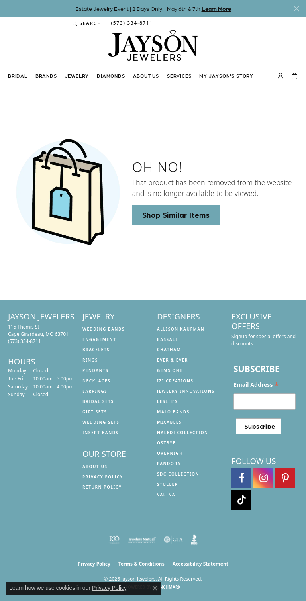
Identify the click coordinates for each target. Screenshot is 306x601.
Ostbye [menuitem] (166, 443)
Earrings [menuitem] (94, 391)
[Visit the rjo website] (114, 540)
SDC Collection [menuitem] (178, 474)
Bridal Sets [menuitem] (98, 401)
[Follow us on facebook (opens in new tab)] (241, 478)
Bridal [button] (17, 75)
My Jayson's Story (226, 75)
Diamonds (111, 75)
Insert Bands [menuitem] (100, 432)
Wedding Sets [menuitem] (101, 422)
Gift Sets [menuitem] (94, 412)
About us (146, 75)
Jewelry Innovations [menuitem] (186, 391)
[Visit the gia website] (173, 540)
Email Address (256, 385)
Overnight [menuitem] (171, 453)
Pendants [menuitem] (95, 370)
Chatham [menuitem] (169, 349)
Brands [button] (46, 75)
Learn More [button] (216, 8)
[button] (87, 23)
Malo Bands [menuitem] (173, 412)
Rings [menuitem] (90, 360)
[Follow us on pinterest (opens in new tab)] (285, 478)
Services (179, 75)
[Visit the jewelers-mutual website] (142, 540)
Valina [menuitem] (166, 494)
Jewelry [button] (77, 75)
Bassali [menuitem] (167, 339)
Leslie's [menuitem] (167, 401)
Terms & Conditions (141, 563)
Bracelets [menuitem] (96, 349)
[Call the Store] (24, 341)
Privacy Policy (102, 477)
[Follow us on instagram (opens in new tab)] (263, 478)
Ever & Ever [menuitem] (172, 360)
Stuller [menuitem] (167, 484)
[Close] (296, 9)
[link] (131, 23)
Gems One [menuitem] (169, 370)
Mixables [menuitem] (169, 422)
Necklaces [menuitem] (96, 381)
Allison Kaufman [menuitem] (180, 329)
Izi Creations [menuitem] (175, 381)
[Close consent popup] (155, 588)
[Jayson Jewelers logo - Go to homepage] (153, 49)
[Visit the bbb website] (194, 540)
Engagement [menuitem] (99, 339)
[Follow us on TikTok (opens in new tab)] (241, 500)
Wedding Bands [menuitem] (103, 329)
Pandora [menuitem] (169, 463)
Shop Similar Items (176, 214)
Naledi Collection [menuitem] (182, 432)
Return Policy (102, 487)
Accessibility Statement (200, 563)
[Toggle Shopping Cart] (295, 76)
